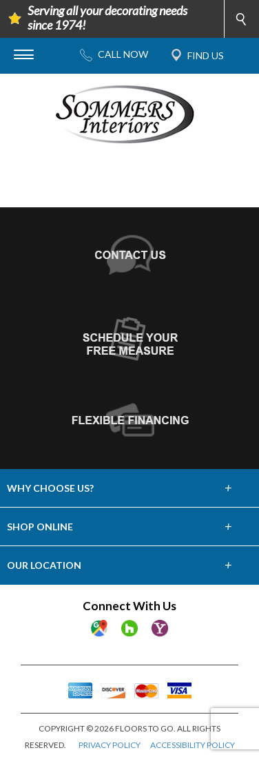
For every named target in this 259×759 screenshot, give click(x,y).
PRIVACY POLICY (110, 745)
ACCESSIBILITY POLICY (192, 745)
